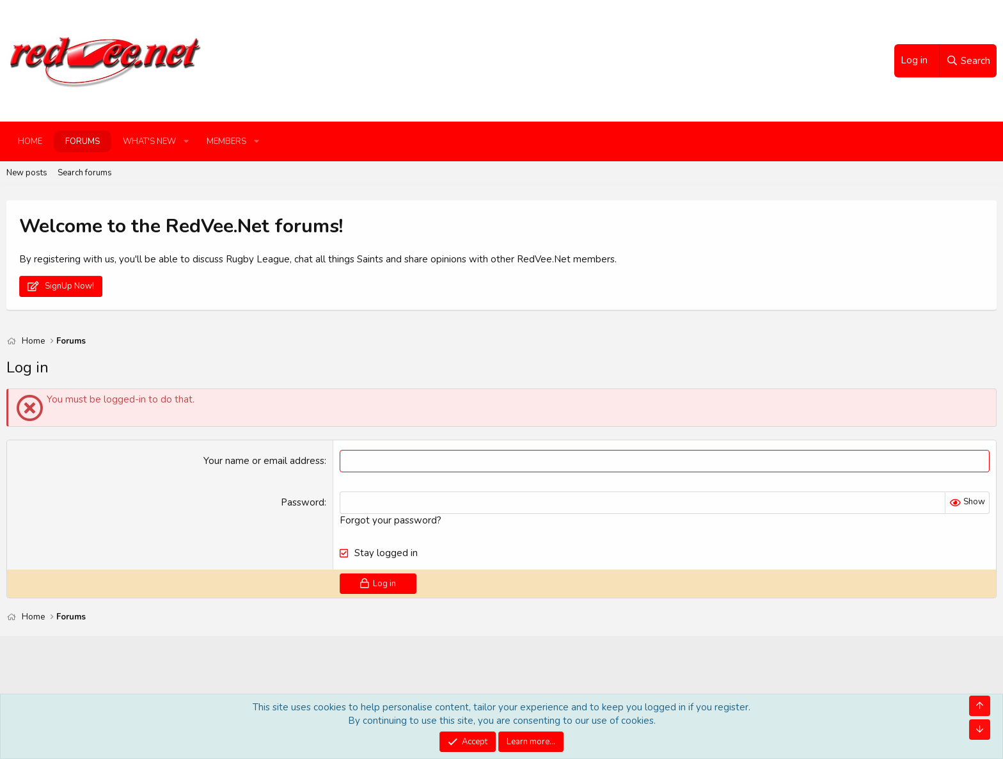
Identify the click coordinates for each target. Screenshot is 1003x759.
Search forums (85, 173)
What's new (149, 141)
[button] (186, 141)
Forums (82, 141)
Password (302, 502)
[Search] (968, 60)
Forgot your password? (390, 520)
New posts (26, 173)
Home (30, 141)
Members (226, 141)
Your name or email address (263, 460)
